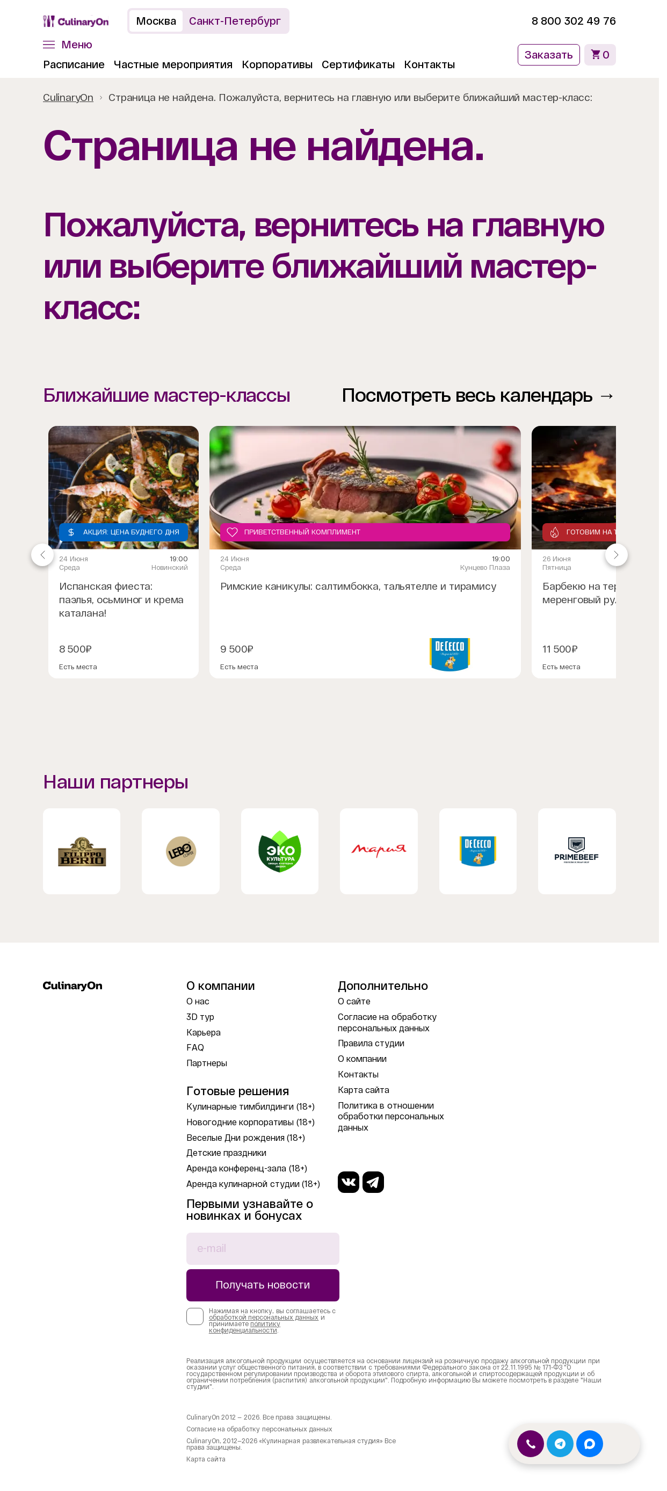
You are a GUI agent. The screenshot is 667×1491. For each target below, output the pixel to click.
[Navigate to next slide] (616, 555)
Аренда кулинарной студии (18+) (253, 1184)
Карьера (203, 1032)
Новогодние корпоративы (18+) (250, 1122)
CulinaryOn (68, 97)
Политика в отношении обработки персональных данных (391, 1117)
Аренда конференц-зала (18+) (246, 1168)
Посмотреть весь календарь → (479, 395)
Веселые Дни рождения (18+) (245, 1137)
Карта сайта (363, 1090)
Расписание (74, 64)
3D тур (200, 1017)
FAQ (195, 1047)
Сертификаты (358, 64)
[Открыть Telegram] (560, 1443)
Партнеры (206, 1063)
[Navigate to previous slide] (42, 555)
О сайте (354, 1001)
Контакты (429, 64)
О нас (197, 1001)
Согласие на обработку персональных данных (259, 1429)
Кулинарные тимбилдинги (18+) (250, 1106)
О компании (362, 1058)
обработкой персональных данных (264, 1317)
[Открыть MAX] (589, 1443)
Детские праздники (226, 1152)
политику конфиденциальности (244, 1327)
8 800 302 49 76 (574, 21)
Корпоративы (277, 64)
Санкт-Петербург (235, 21)
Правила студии (371, 1043)
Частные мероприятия (173, 64)
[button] (67, 44)
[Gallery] (329, 555)
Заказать (549, 55)
